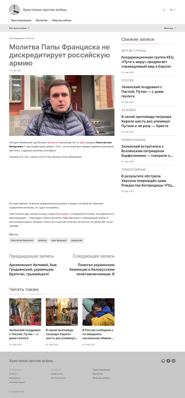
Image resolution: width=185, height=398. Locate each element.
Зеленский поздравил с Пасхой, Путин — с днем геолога (25, 334)
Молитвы (42, 20)
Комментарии (17, 382)
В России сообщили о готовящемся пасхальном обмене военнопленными (97, 334)
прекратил (53, 142)
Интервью (14, 377)
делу (82, 142)
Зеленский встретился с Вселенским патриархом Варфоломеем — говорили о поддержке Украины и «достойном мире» (145, 151)
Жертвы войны (61, 20)
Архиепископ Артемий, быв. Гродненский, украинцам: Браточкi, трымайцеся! (33, 269)
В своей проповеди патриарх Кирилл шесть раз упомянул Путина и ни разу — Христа (60, 334)
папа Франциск (58, 240)
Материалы (15, 369)
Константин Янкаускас (22, 240)
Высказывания (58, 378)
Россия (30, 38)
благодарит (62, 213)
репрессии (76, 240)
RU (171, 9)
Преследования (21, 20)
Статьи (13, 373)
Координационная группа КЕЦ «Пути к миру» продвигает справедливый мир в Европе (147, 61)
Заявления (57, 373)
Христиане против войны (45, 9)
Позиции (56, 369)
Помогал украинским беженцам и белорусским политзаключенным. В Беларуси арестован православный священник (91, 269)
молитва (42, 240)
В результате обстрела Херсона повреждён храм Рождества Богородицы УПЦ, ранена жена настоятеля (147, 181)
